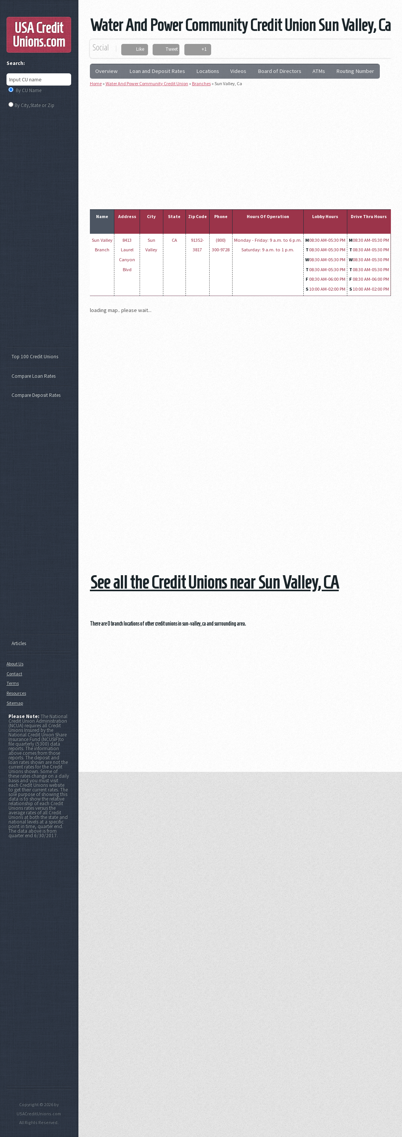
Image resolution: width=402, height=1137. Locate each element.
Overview (106, 71)
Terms (13, 683)
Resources (16, 693)
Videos (238, 71)
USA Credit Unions (39, 35)
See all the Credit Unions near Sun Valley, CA (214, 582)
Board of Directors (279, 71)
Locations (207, 71)
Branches (201, 83)
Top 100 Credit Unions (34, 356)
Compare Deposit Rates (35, 395)
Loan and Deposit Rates (157, 71)
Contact (14, 673)
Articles (18, 643)
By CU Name (28, 90)
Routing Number (355, 71)
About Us (15, 663)
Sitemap (15, 703)
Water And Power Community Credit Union (147, 83)
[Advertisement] (246, 146)
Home (96, 83)
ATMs (318, 71)
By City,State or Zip (34, 105)
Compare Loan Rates (33, 376)
